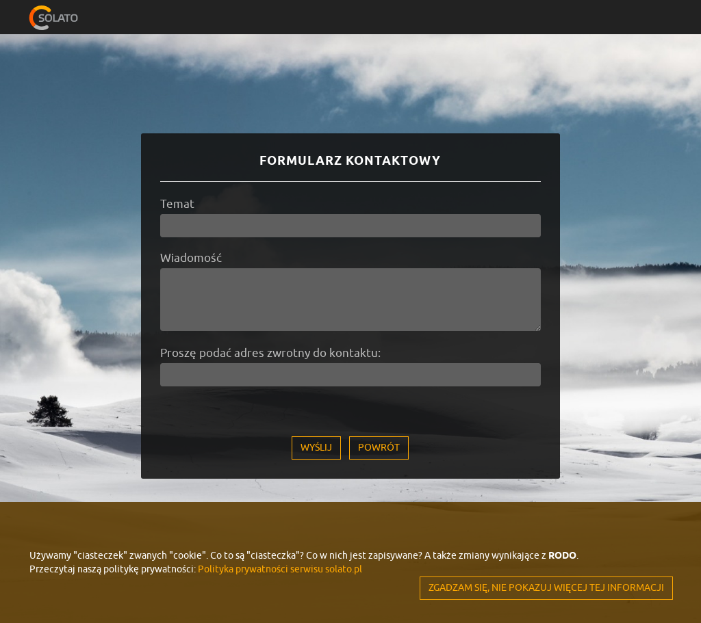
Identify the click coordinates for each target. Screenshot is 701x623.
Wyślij (316, 447)
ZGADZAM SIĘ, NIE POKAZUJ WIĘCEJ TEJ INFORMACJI (546, 588)
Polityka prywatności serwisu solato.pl (280, 569)
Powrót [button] (379, 447)
